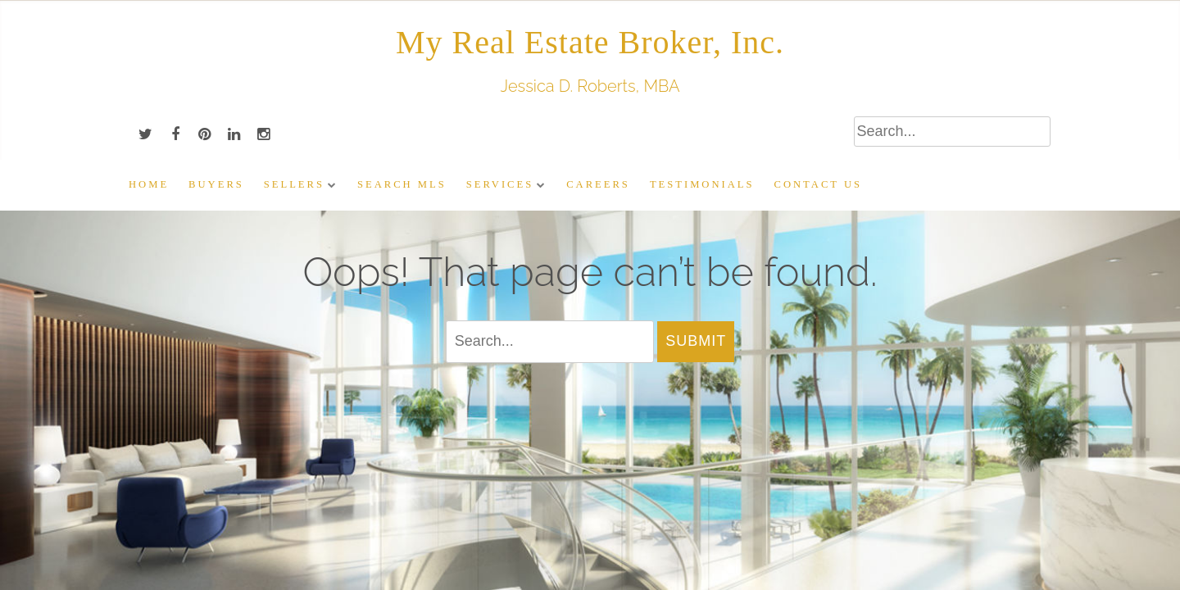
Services (499, 184)
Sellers (294, 184)
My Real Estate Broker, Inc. (590, 42)
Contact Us (818, 184)
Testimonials (702, 184)
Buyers (216, 184)
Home (149, 184)
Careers (598, 184)
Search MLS (402, 184)
